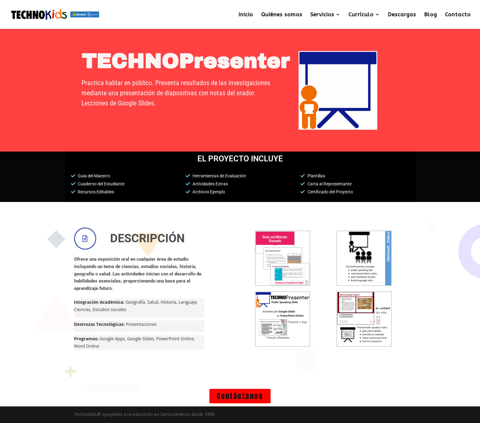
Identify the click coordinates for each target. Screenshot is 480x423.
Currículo (361, 15)
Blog (430, 15)
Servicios (322, 15)
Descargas (402, 15)
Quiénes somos (281, 15)
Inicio (245, 15)
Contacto (458, 15)
